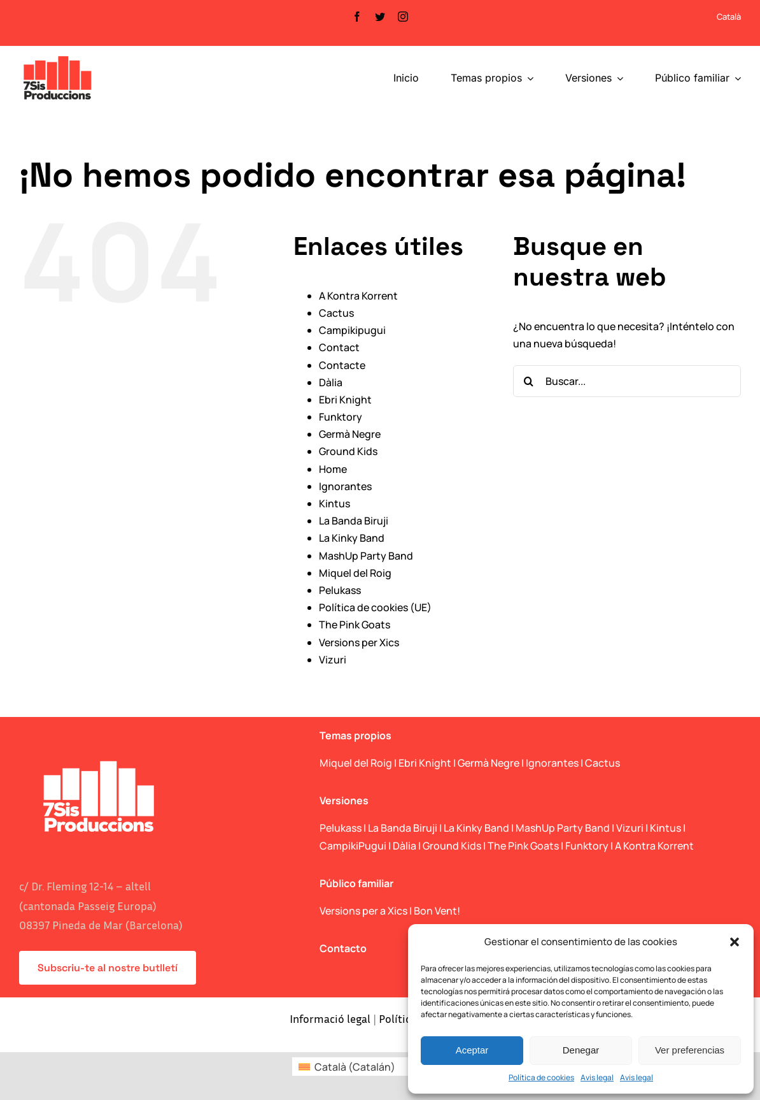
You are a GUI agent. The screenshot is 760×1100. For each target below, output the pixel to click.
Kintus (334, 503)
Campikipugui (352, 330)
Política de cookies (541, 1077)
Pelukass (340, 590)
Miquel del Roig (355, 573)
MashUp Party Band (366, 556)
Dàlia (330, 382)
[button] (734, 942)
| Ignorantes (550, 763)
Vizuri (332, 660)
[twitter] (380, 16)
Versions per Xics (359, 642)
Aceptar (472, 1050)
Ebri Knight (345, 400)
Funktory (340, 417)
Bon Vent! (437, 911)
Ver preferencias (689, 1050)
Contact (339, 347)
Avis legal (597, 1077)
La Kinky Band (351, 538)
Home (333, 469)
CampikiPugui (353, 846)
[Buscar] (529, 381)
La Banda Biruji (353, 521)
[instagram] (403, 16)
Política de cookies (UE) (375, 607)
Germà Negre (350, 434)
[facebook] (357, 16)
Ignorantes (345, 486)
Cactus (336, 313)
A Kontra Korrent (358, 296)
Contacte (342, 365)
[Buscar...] (627, 381)
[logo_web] (57, 57)
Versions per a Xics (363, 911)
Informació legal (330, 1018)
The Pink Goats (354, 625)
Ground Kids (348, 451)
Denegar (581, 1050)
